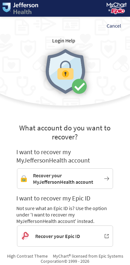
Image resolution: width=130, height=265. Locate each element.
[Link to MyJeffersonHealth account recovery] (65, 178)
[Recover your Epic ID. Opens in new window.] (65, 236)
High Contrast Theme (27, 256)
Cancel (114, 25)
